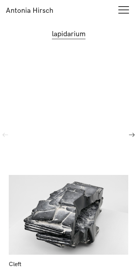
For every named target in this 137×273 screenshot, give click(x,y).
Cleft (15, 264)
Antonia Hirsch (29, 10)
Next (131, 135)
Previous (5, 135)
